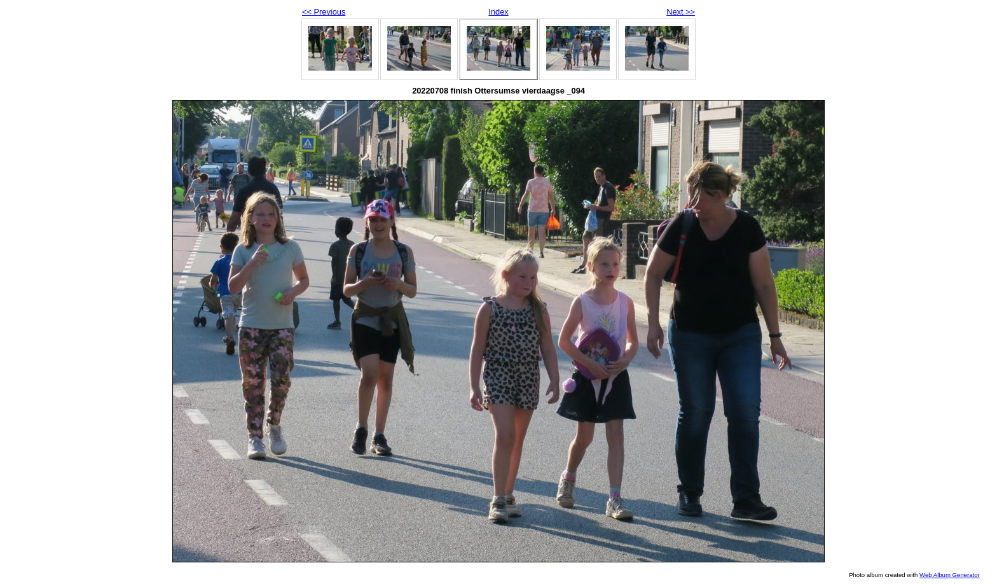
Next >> (680, 12)
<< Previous (323, 12)
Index (498, 12)
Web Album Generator (949, 574)
